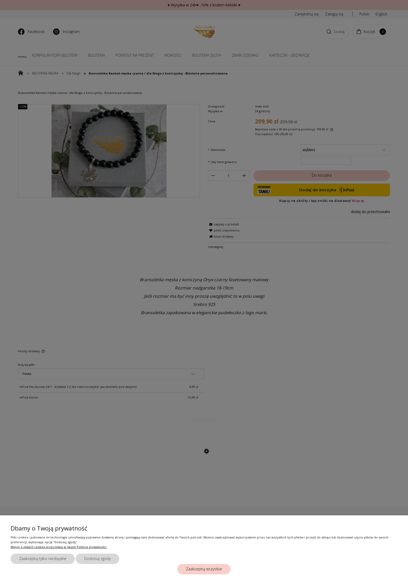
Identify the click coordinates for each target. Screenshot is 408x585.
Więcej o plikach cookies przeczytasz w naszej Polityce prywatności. (59, 547)
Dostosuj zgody (97, 558)
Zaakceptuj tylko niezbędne (42, 558)
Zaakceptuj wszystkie (204, 568)
